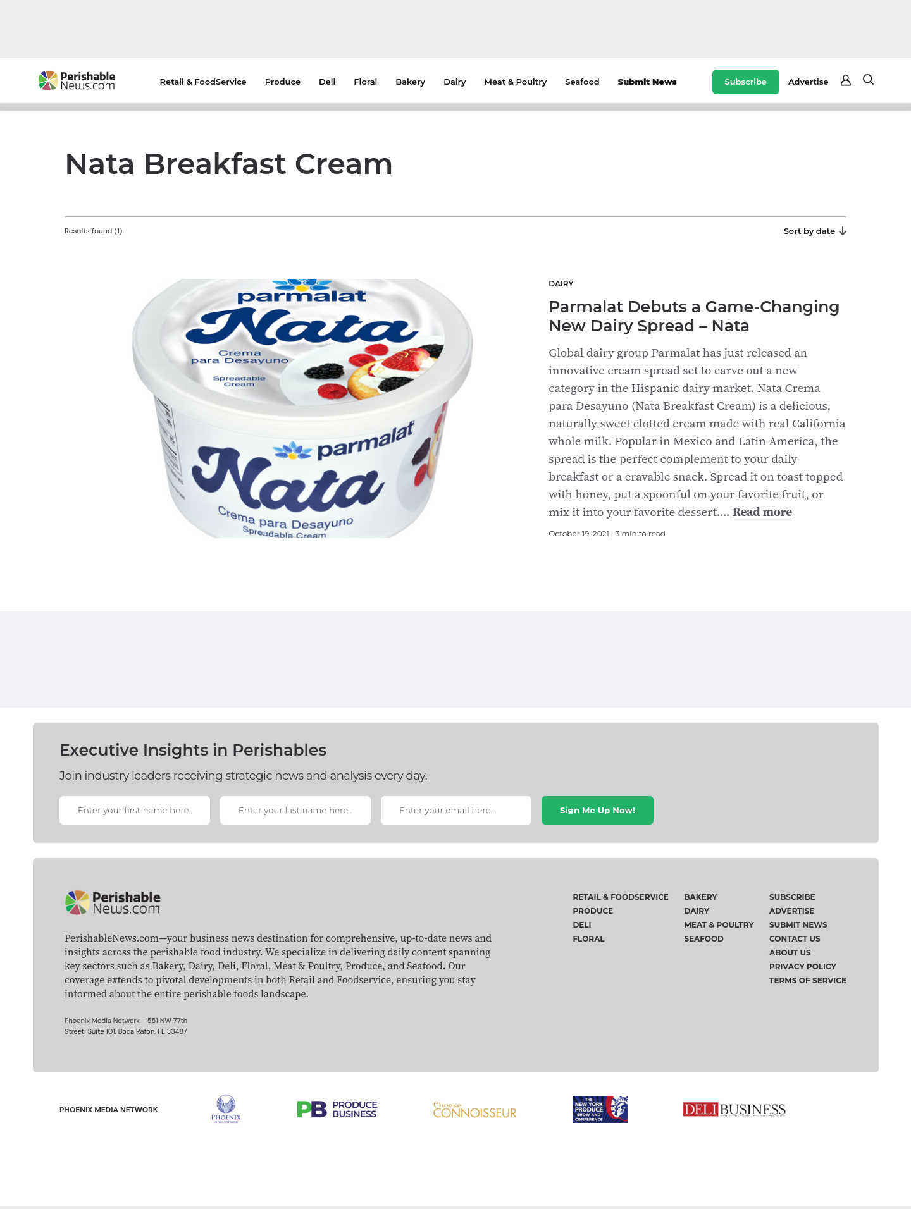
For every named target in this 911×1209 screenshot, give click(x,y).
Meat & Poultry (516, 82)
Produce (283, 82)
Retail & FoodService (203, 82)
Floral (365, 82)
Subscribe (746, 82)
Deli (327, 82)
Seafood (582, 82)
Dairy (454, 82)
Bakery (410, 82)
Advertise (808, 82)
